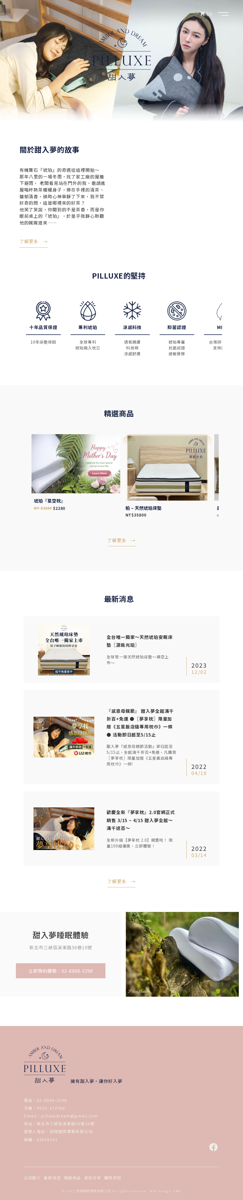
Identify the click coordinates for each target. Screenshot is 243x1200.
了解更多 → (121, 544)
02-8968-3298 (52, 1099)
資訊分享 (92, 1177)
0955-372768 (51, 1107)
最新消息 (52, 1177)
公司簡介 (32, 1177)
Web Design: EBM (165, 1190)
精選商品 (72, 1177)
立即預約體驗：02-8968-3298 (60, 970)
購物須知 (112, 1177)
